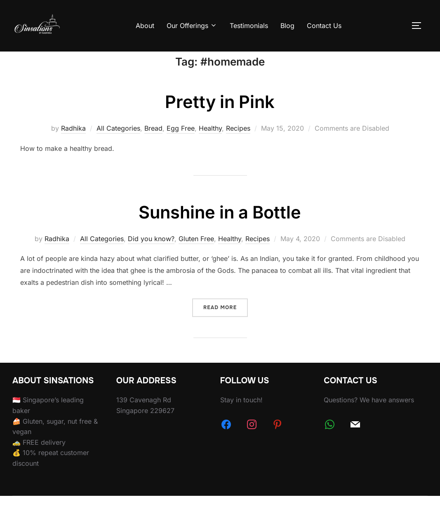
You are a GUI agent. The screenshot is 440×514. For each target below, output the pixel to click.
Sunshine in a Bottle (219, 230)
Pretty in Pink (219, 120)
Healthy (210, 147)
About (145, 25)
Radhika (73, 147)
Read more (225, 325)
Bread (153, 147)
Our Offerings (192, 25)
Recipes (238, 147)
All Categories (118, 147)
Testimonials (249, 25)
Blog (287, 25)
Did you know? (151, 257)
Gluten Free (196, 257)
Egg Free (181, 147)
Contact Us (324, 25)
